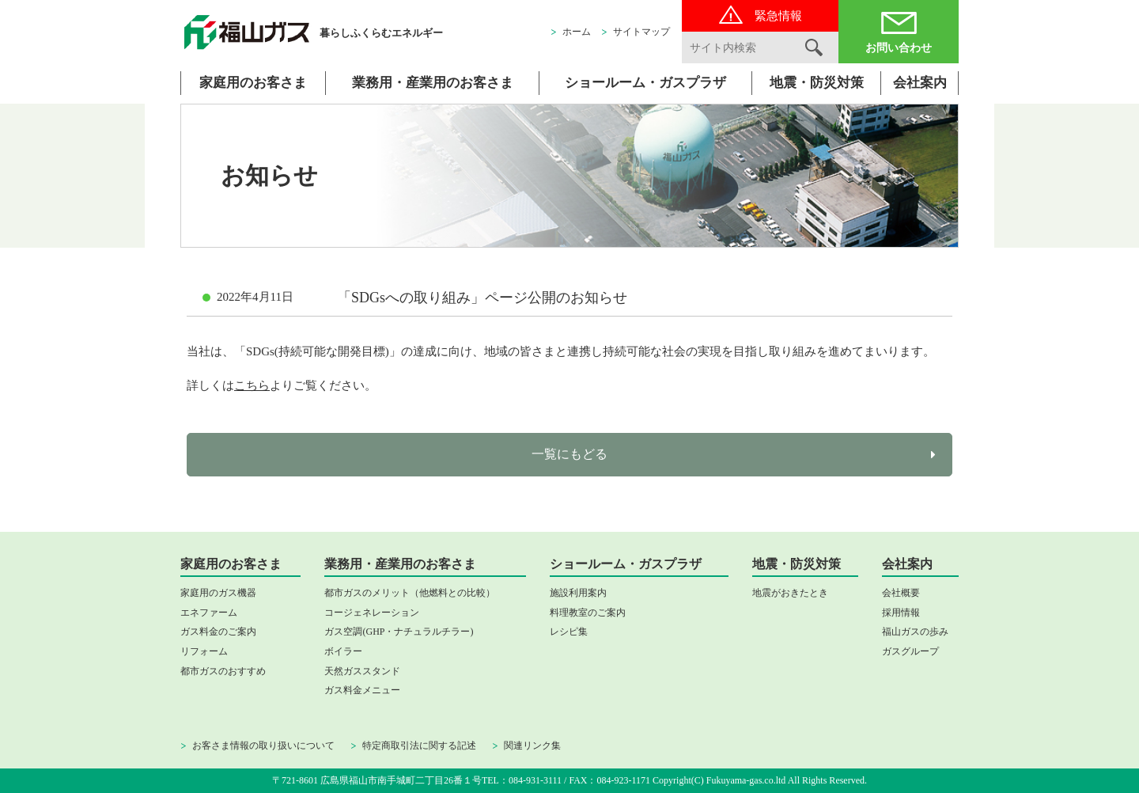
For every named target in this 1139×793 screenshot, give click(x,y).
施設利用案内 (578, 592)
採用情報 (901, 612)
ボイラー (343, 651)
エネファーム (208, 612)
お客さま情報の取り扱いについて (263, 745)
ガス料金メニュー (362, 690)
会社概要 (901, 592)
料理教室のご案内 (588, 612)
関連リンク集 (532, 745)
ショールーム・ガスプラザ (645, 82)
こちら (252, 385)
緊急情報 (778, 15)
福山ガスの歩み (915, 631)
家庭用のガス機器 (218, 592)
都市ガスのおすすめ (223, 671)
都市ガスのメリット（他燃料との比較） (409, 592)
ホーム (576, 31)
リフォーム (204, 651)
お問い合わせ (898, 48)
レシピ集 (569, 631)
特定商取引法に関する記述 (419, 745)
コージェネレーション (371, 612)
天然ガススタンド (362, 671)
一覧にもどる (569, 454)
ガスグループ (910, 651)
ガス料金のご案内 (218, 631)
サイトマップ (641, 31)
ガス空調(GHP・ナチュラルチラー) (398, 631)
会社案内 (920, 82)
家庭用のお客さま (253, 82)
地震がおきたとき (790, 592)
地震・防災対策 (817, 82)
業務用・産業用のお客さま (432, 82)
